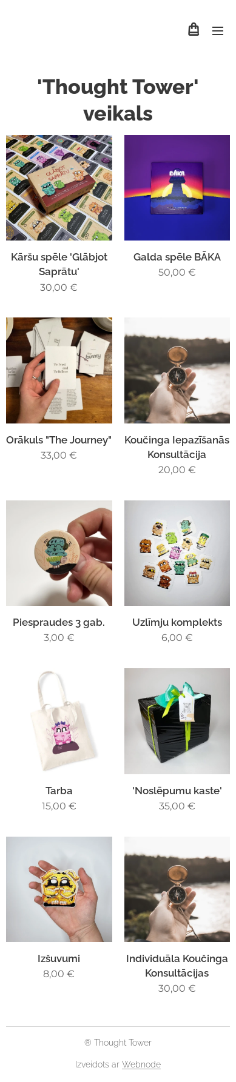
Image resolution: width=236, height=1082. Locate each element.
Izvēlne (217, 31)
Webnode (141, 1064)
